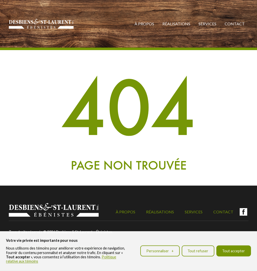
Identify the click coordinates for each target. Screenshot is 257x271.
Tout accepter (233, 249)
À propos (144, 23)
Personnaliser (160, 249)
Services (207, 23)
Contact (235, 23)
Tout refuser (197, 249)
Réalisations (176, 23)
